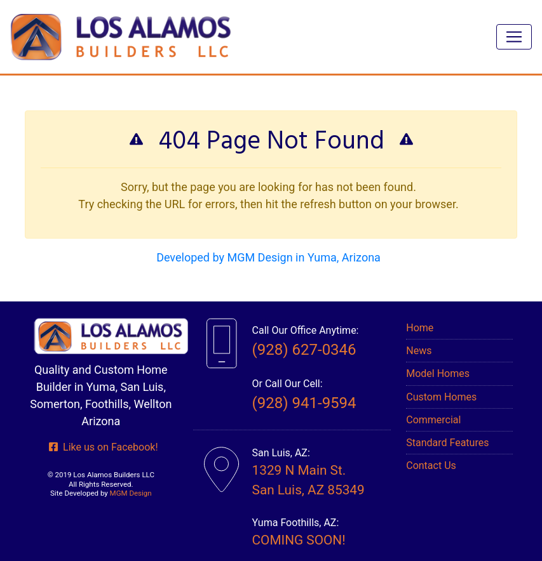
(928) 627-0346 (304, 350)
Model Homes (438, 373)
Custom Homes (441, 397)
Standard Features (447, 443)
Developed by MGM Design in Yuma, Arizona (268, 257)
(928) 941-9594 (304, 403)
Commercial (433, 420)
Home (419, 328)
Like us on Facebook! (103, 447)
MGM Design (131, 493)
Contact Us (431, 465)
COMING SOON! (299, 540)
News (418, 351)
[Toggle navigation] (514, 37)
